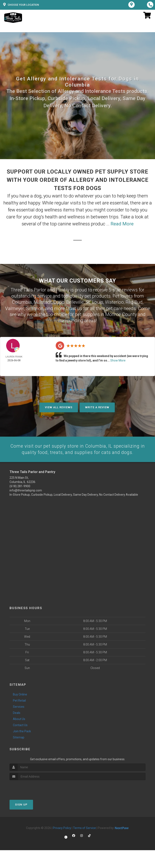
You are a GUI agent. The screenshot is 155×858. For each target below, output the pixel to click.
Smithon (34, 308)
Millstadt (43, 302)
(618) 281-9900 (20, 486)
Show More (118, 360)
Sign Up (21, 804)
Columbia (22, 302)
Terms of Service (84, 827)
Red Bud (134, 302)
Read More (122, 223)
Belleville (75, 302)
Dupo (59, 302)
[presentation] (32, 788)
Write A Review (97, 406)
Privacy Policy (62, 827)
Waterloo (114, 302)
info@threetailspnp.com (26, 490)
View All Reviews (58, 406)
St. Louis (94, 302)
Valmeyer (14, 308)
